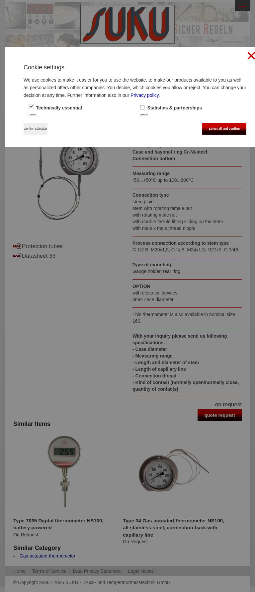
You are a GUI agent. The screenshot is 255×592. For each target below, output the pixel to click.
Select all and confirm (224, 128)
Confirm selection (35, 128)
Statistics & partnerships (171, 107)
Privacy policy (144, 95)
